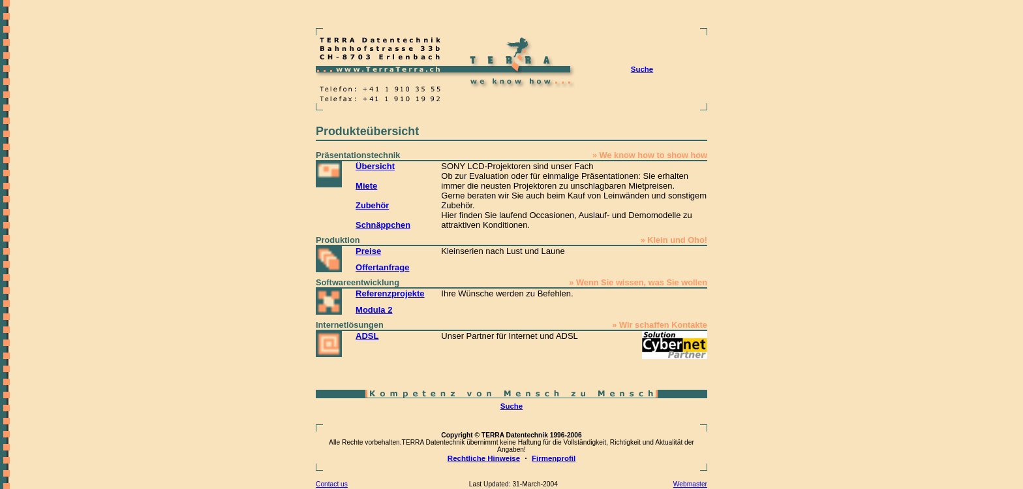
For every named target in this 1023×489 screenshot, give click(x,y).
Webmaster (690, 484)
